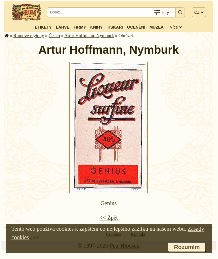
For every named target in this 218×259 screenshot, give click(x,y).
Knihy (96, 27)
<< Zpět (108, 217)
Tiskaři (115, 27)
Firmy (80, 27)
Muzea (156, 27)
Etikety (43, 27)
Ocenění (136, 27)
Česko (54, 35)
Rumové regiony (28, 35)
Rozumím (187, 247)
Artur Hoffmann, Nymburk (89, 35)
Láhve (62, 27)
